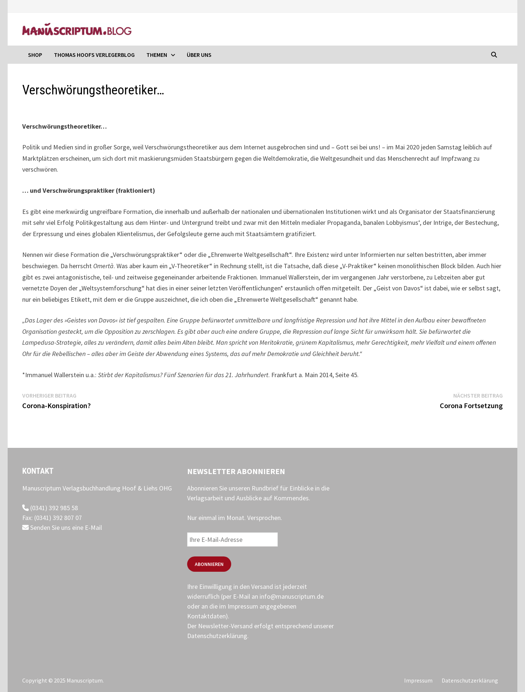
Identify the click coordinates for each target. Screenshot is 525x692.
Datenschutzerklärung (217, 636)
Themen (156, 54)
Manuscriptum (85, 680)
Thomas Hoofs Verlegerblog (94, 54)
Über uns (199, 54)
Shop (35, 54)
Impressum (418, 680)
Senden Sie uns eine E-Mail (62, 527)
